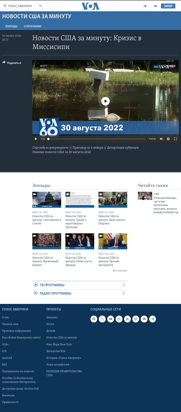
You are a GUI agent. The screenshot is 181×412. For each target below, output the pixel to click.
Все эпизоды (120, 270)
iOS (4, 351)
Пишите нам (10, 324)
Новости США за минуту (61, 337)
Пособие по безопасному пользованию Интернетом (18, 380)
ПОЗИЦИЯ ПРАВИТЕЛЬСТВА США (64, 373)
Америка (52, 317)
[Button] (11, 63)
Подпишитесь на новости (18, 371)
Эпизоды (11, 26)
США (156, 194)
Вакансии (8, 395)
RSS (4, 364)
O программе (33, 26)
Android (7, 358)
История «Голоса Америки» (63, 358)
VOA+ (5, 344)
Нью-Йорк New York (59, 344)
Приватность (10, 402)
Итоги (50, 324)
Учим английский (57, 364)
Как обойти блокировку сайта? (21, 337)
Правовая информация (16, 331)
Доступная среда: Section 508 (20, 388)
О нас (5, 317)
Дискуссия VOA (55, 351)
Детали (50, 331)
